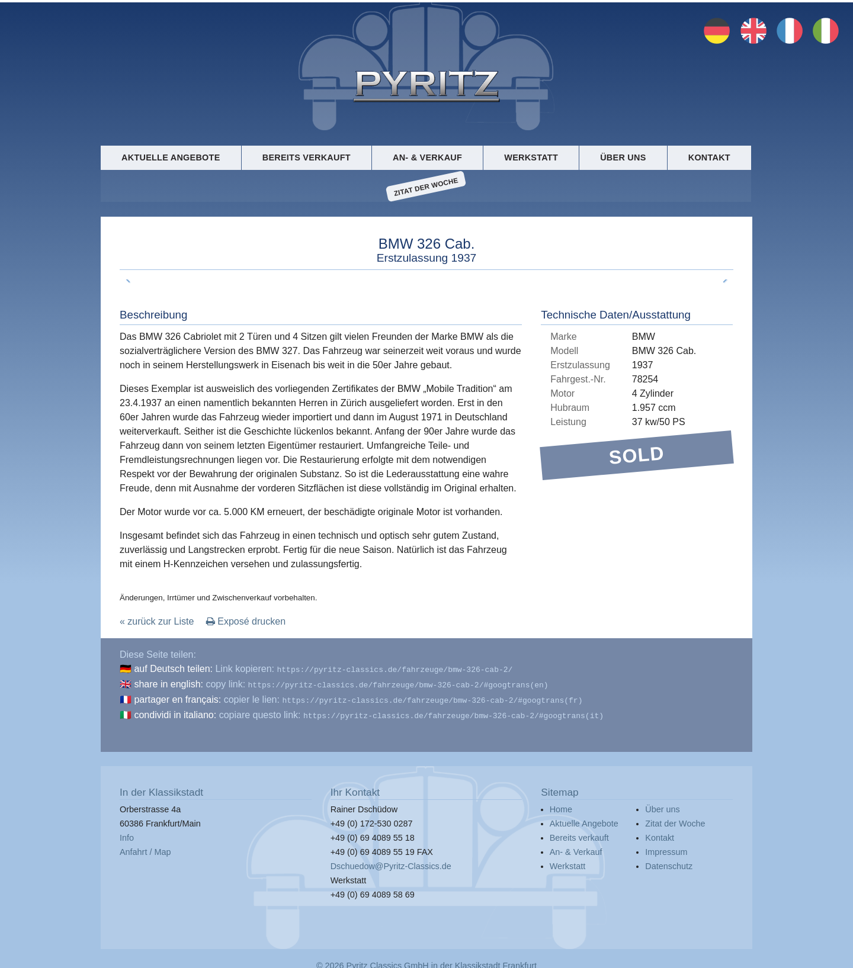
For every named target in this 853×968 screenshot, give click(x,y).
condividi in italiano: (175, 711)
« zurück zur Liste (157, 621)
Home (561, 804)
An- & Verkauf (427, 157)
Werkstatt (531, 157)
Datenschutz (668, 861)
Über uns (623, 157)
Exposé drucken (246, 621)
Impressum (666, 847)
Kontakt (709, 157)
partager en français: (177, 697)
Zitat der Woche (426, 186)
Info (127, 833)
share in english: (168, 683)
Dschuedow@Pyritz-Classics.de (391, 861)
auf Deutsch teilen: (173, 669)
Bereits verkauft (306, 157)
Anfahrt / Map (145, 847)
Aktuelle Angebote (170, 157)
